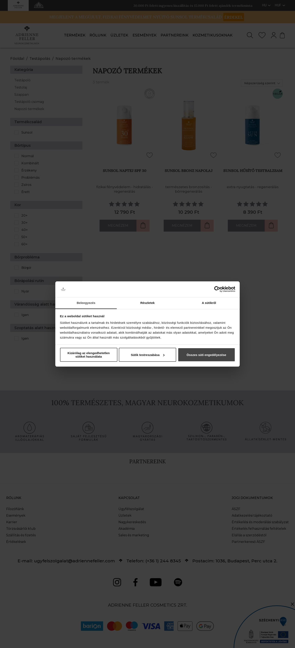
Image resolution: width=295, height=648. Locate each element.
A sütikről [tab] (209, 303)
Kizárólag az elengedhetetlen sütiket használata (89, 354)
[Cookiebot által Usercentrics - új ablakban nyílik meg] (217, 289)
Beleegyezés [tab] (86, 303)
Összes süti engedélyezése (206, 355)
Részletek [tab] (147, 303)
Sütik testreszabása (148, 355)
